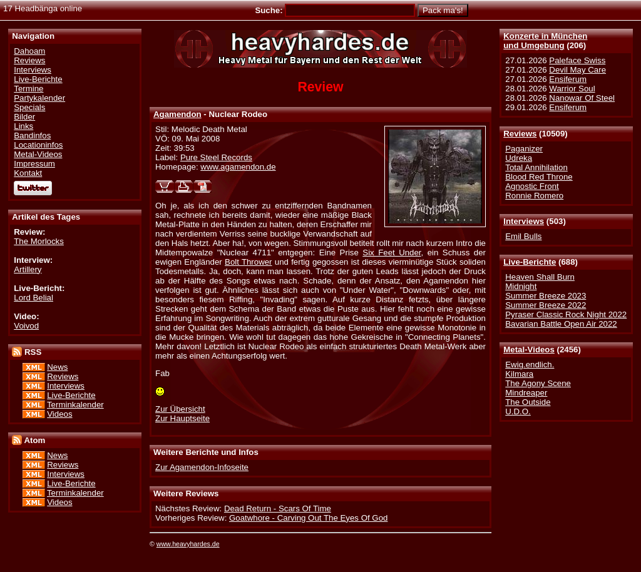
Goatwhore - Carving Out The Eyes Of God (308, 518)
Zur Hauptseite (182, 418)
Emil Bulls (523, 236)
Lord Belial (33, 297)
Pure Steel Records (216, 157)
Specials (29, 107)
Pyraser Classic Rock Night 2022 (566, 314)
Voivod (26, 325)
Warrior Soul (572, 88)
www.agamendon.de (237, 166)
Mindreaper (526, 392)
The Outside (527, 402)
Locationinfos (38, 145)
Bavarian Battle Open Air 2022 (561, 324)
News (57, 367)
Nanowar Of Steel (582, 98)
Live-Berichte (529, 262)
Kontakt (28, 173)
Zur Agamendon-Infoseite (202, 467)
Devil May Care (577, 69)
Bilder (24, 116)
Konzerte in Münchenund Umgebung (545, 40)
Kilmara (519, 374)
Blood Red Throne (538, 176)
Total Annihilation (536, 167)
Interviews (523, 221)
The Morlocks (39, 241)
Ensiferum (568, 79)
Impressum (34, 163)
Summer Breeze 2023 (545, 295)
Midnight (520, 286)
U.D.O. (518, 411)
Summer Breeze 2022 (545, 305)
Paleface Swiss (577, 60)
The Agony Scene (538, 383)
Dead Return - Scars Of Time (277, 508)
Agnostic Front (532, 186)
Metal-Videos (529, 349)
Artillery (27, 269)
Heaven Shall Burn (540, 277)
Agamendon (177, 114)
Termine (28, 88)
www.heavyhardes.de (188, 544)
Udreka (518, 158)
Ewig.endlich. (529, 364)
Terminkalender (75, 404)
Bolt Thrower (248, 262)
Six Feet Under (391, 252)
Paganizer (524, 148)
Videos (59, 414)
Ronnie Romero (534, 195)
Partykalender (39, 98)
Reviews (519, 133)
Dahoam (29, 51)
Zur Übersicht (180, 409)
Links (23, 126)
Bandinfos (32, 135)
